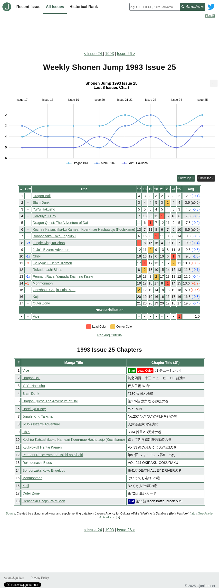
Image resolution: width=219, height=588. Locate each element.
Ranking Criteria (109, 335)
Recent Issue (28, 7)
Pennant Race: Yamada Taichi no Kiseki (63, 276)
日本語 (210, 16)
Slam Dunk (41, 202)
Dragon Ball (41, 196)
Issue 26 (124, 54)
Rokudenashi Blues (47, 270)
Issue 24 (95, 54)
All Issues (55, 7)
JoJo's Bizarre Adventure (51, 250)
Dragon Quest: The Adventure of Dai (60, 223)
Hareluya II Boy (44, 216)
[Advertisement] (109, 33)
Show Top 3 (186, 178)
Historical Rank (83, 7)
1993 (109, 54)
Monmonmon (43, 283)
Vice (36, 316)
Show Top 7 (206, 178)
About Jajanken (14, 577)
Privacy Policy (40, 577)
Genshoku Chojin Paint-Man (54, 290)
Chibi (36, 256)
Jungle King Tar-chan (49, 243)
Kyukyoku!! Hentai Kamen (52, 263)
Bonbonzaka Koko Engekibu (54, 236)
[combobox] (154, 7)
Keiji (36, 297)
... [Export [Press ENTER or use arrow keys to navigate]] (213, 82)
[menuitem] (214, 83)
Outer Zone (41, 303)
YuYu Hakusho (44, 209)
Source (10, 513)
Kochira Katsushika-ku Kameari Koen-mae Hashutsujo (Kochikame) (84, 229)
